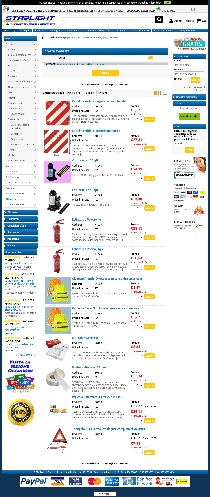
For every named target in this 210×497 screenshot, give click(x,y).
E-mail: (178, 58)
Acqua (11, 47)
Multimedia (14, 106)
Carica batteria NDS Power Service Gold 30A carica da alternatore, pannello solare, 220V (20, 283)
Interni (11, 95)
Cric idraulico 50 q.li (85, 186)
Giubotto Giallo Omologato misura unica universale (105, 304)
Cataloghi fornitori (183, 26)
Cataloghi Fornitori (15, 202)
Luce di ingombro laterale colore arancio (19, 343)
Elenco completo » (26, 352)
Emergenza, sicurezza (22, 142)
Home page (10, 26)
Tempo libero (70, 26)
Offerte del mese (160, 26)
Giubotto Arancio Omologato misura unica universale (107, 275)
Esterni (11, 68)
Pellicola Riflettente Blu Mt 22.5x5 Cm (96, 393)
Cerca (61, 55)
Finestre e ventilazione (20, 79)
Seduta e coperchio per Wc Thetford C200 (20, 306)
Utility (11, 152)
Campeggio (53, 26)
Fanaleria (12, 74)
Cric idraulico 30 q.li (85, 157)
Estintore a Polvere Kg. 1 (88, 216)
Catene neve (17, 136)
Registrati (201, 88)
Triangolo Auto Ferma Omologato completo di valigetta (108, 426)
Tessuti (12, 147)
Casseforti (16, 131)
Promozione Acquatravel (95, 26)
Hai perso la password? (194, 85)
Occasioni (118, 26)
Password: (180, 67)
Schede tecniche (16, 158)
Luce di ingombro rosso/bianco (14, 326)
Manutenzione (15, 100)
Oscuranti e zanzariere (20, 84)
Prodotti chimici (16, 111)
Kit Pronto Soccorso (85, 334)
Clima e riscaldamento (19, 52)
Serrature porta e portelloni (20, 124)
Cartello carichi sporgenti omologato (96, 127)
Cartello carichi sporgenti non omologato (99, 97)
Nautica (38, 26)
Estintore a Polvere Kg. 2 (88, 245)
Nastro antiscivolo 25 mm (89, 364)
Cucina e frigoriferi (17, 58)
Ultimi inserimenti (137, 26)
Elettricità (13, 63)
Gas (10, 90)
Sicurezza (13, 117)
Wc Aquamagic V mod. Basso (20, 261)
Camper (25, 26)
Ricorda (178, 76)
